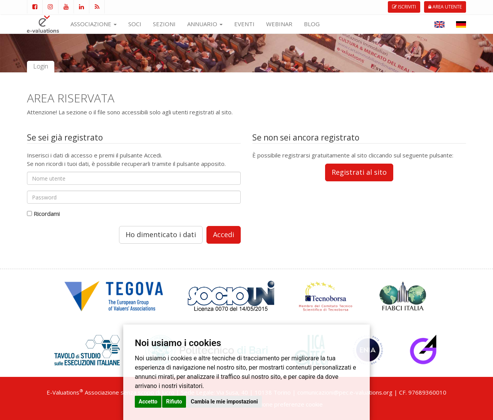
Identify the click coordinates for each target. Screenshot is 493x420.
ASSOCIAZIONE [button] (93, 24)
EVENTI (244, 24)
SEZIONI (164, 24)
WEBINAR (279, 24)
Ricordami (47, 214)
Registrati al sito (359, 172)
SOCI (134, 24)
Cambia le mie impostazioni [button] (224, 401)
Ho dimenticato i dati (161, 234)
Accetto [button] (148, 401)
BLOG (312, 24)
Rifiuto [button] (174, 401)
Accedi (223, 234)
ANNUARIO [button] (205, 24)
